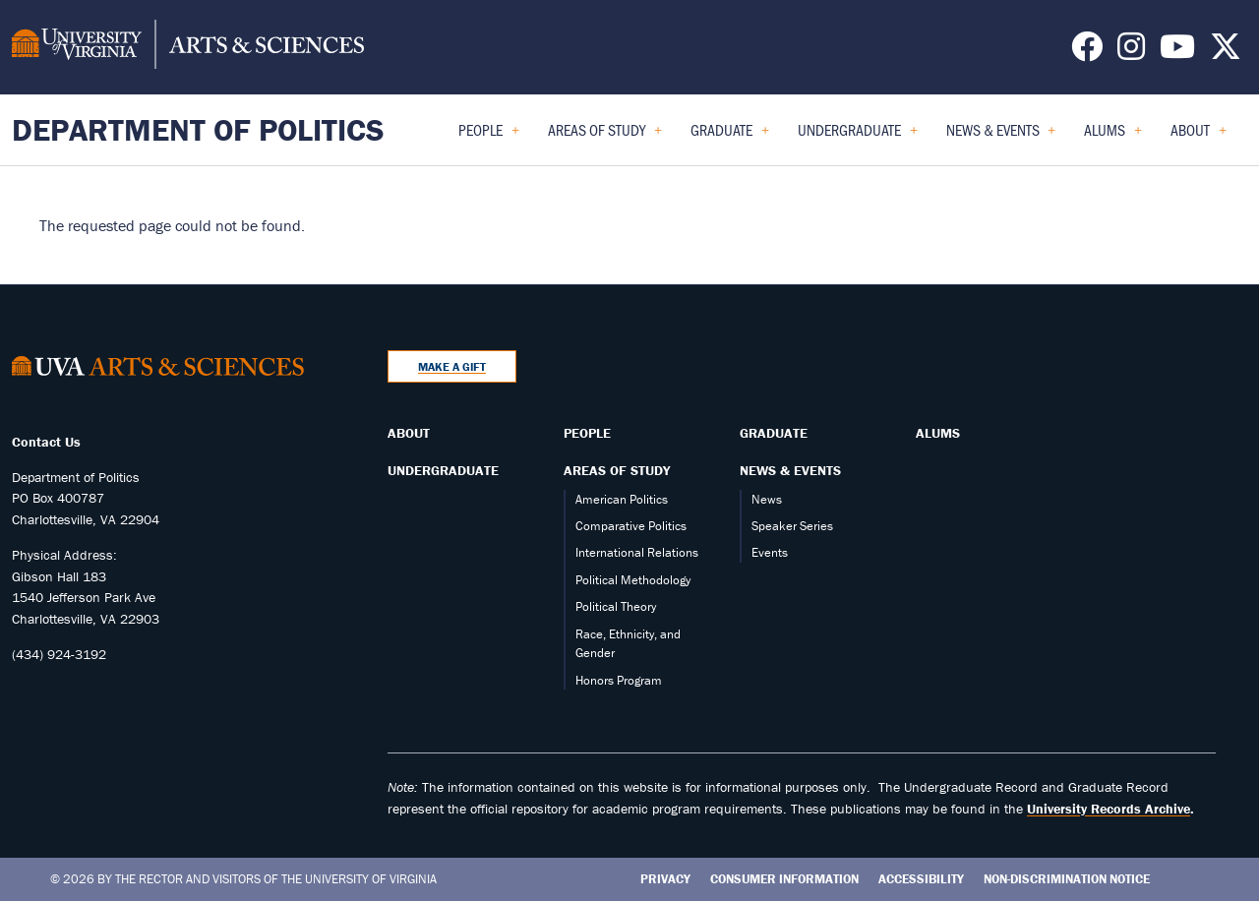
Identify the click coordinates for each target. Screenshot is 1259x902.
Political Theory (615, 606)
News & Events (790, 470)
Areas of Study (617, 470)
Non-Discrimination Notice (1067, 879)
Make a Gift (452, 366)
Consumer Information (784, 879)
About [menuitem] (1198, 136)
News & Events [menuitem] (1001, 136)
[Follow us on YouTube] (1177, 52)
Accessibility (921, 879)
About (409, 433)
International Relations (636, 552)
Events (769, 552)
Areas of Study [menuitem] (605, 136)
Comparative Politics (631, 525)
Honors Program (618, 680)
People (587, 433)
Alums (938, 433)
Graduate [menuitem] (730, 136)
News (766, 499)
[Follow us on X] (1225, 52)
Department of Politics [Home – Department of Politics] (198, 129)
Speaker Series (792, 525)
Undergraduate (443, 470)
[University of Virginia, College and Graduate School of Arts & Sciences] (188, 47)
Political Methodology (632, 579)
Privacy (665, 879)
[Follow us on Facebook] (1087, 52)
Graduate (774, 433)
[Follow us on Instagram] (1131, 52)
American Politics (621, 499)
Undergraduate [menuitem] (858, 136)
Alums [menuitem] (1113, 136)
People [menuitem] (488, 136)
